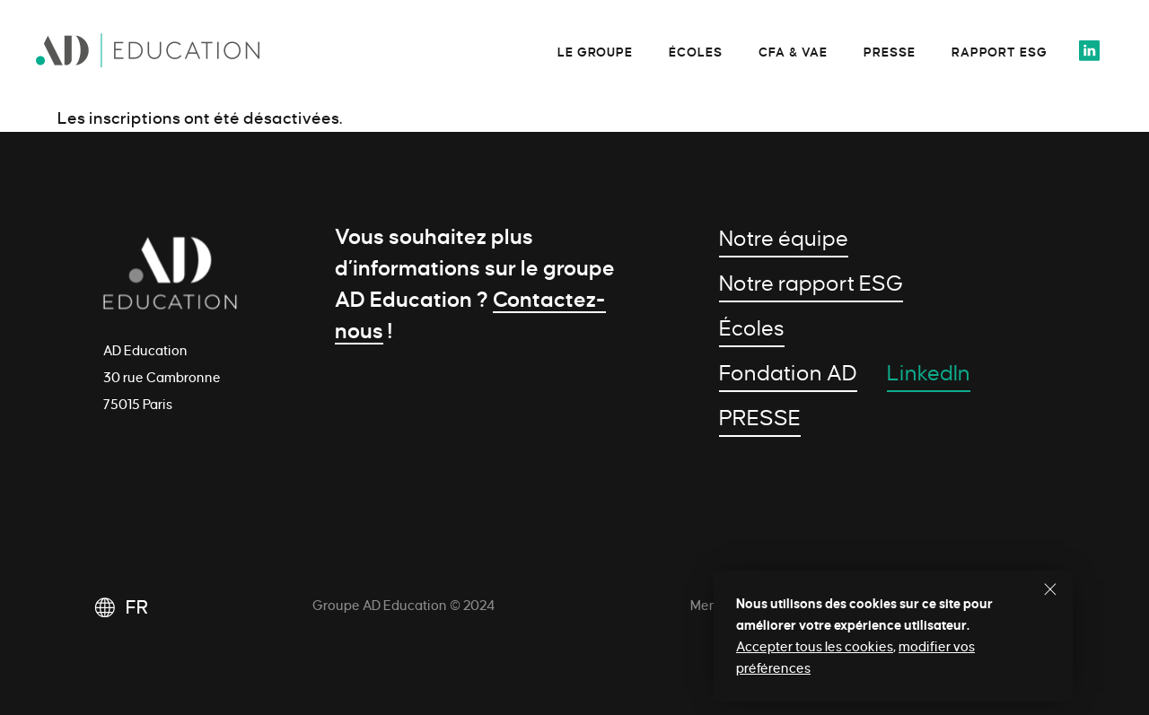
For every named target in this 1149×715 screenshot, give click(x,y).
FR (137, 607)
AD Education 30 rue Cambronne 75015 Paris (162, 378)
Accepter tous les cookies (814, 647)
